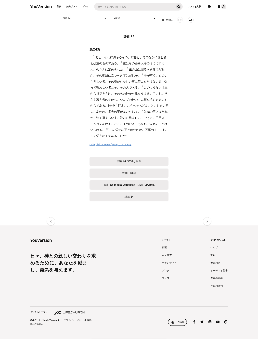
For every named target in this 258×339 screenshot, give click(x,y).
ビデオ (85, 6)
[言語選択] (209, 6)
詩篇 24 (85, 18)
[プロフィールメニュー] (221, 6)
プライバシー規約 (72, 320)
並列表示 (167, 20)
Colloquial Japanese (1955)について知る (110, 144)
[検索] (134, 6)
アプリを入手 (194, 6)
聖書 (59, 6)
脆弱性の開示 (36, 324)
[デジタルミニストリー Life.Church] (129, 311)
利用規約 (88, 320)
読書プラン (71, 6)
